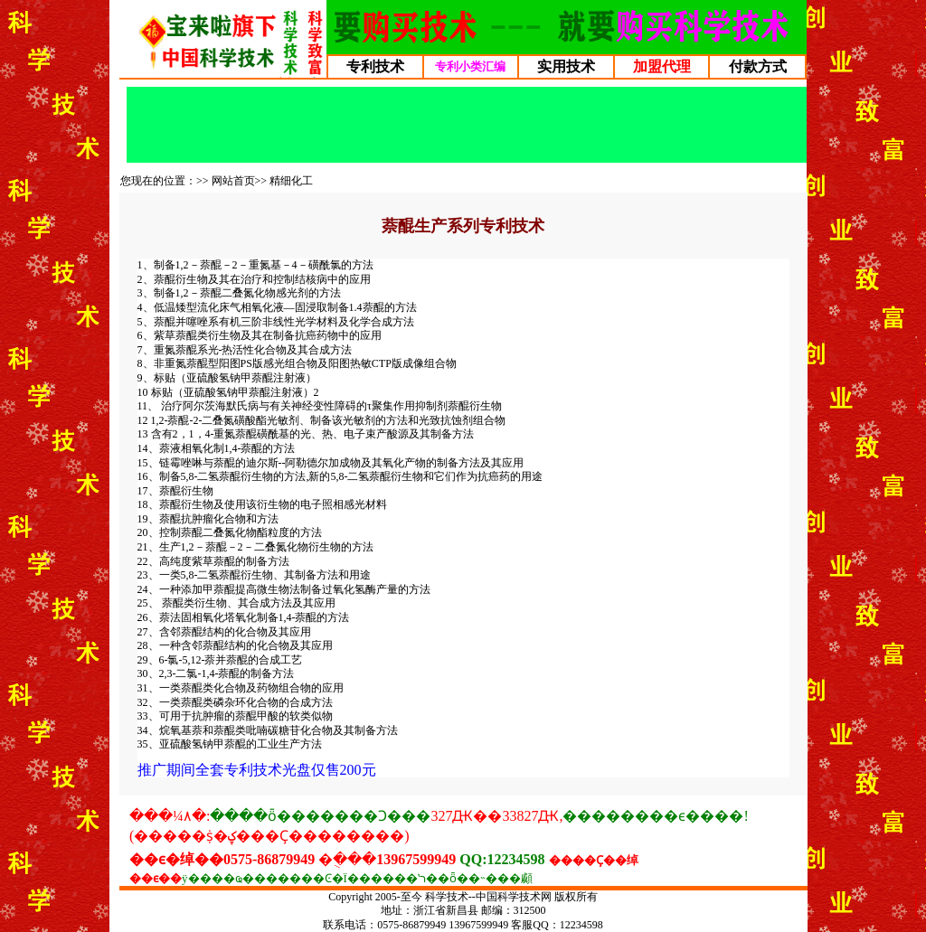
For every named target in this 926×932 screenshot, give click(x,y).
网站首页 (233, 180)
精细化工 (291, 180)
